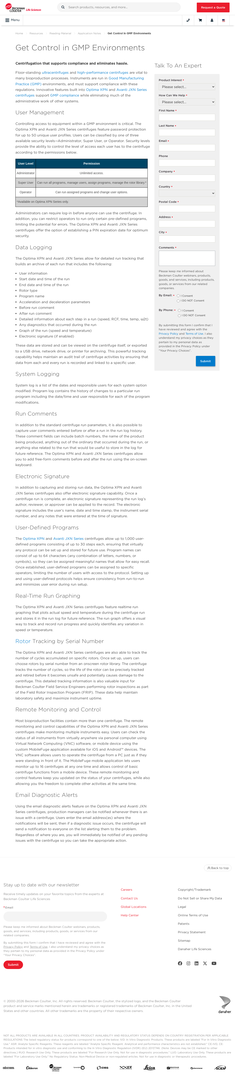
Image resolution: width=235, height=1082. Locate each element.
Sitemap (184, 940)
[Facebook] (180, 964)
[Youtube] (214, 964)
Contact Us (129, 898)
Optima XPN (97, 90)
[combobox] (119, 7)
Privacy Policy (168, 333)
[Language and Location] (224, 20)
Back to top (218, 868)
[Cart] (200, 20)
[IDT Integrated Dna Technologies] (126, 1069)
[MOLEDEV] (173, 1068)
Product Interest (171, 80)
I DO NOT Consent (192, 301)
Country (166, 187)
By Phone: (167, 310)
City (163, 232)
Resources (36, 33)
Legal (182, 906)
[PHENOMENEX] (196, 1068)
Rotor (23, 641)
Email (164, 141)
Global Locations (133, 906)
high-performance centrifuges (102, 72)
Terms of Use (194, 333)
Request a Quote (213, 7)
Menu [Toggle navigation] (12, 20)
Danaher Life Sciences (194, 949)
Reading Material (60, 33)
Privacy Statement (192, 932)
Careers (126, 889)
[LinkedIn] (197, 964)
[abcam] (8, 1069)
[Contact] (188, 20)
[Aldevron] (32, 1069)
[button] (63, 7)
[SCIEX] (220, 1068)
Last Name (167, 126)
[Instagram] (188, 964)
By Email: (167, 295)
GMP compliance (64, 95)
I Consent (187, 296)
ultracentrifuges (55, 72)
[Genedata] (79, 1069)
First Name (168, 111)
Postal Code (169, 202)
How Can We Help (173, 95)
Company (167, 172)
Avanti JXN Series (68, 539)
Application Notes (89, 33)
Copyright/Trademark (194, 889)
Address (166, 217)
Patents (183, 923)
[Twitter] (205, 964)
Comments (168, 248)
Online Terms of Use (193, 915)
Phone (163, 156)
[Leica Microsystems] (149, 1068)
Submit (205, 361)
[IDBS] (102, 1069)
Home (19, 33)
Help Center (130, 915)
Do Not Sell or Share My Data (200, 898)
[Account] (212, 20)
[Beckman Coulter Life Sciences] (55, 1068)
